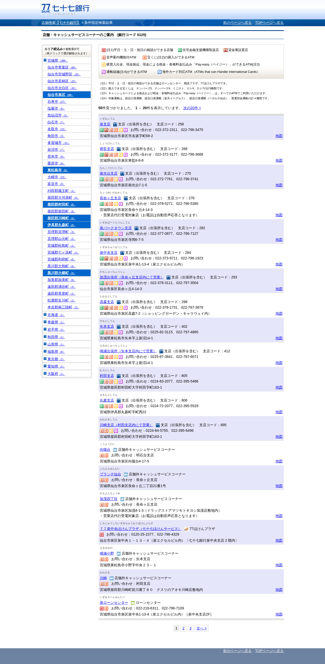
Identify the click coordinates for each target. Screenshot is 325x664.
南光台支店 (109, 173)
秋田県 (56, 337)
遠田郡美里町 (61, 293)
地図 (279, 136)
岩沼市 (56, 149)
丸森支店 (107, 400)
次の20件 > (192, 108)
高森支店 (107, 302)
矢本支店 (107, 326)
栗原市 (56, 163)
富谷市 (56, 184)
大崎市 (57, 177)
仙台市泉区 (60, 95)
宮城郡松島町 (61, 245)
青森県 (56, 322)
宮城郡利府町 (61, 259)
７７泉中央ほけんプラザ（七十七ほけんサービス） (141, 529)
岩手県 (56, 329)
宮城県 (57, 60)
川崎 (103, 578)
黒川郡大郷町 (61, 273)
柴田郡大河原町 (63, 197)
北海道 (56, 315)
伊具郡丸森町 (61, 225)
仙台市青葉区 (62, 67)
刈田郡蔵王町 (61, 191)
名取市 (57, 129)
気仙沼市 (58, 115)
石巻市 (57, 101)
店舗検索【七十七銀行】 (60, 23)
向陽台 (105, 449)
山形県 (56, 344)
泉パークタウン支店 (116, 228)
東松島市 (58, 170)
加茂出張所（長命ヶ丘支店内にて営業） (132, 277)
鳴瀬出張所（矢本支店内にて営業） (128, 351)
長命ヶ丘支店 (110, 198)
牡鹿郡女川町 (61, 300)
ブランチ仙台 (110, 474)
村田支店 (107, 376)
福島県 (56, 352)
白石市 (56, 122)
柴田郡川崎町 (61, 218)
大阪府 (56, 374)
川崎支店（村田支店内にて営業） (126, 425)
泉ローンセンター (114, 603)
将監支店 (107, 149)
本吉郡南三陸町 (63, 307)
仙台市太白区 (62, 88)
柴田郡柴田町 (61, 211)
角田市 (56, 136)
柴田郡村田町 (61, 204)
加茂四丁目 (109, 499)
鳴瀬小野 (107, 553)
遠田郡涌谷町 (61, 287)
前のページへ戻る (237, 23)
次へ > (202, 628)
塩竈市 (56, 108)
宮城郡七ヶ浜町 (63, 252)
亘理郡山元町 (61, 239)
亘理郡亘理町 (61, 232)
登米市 (56, 156)
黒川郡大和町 (61, 266)
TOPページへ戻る (269, 23)
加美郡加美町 (61, 280)
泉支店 (105, 124)
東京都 (56, 359)
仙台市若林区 (62, 81)
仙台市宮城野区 (64, 74)
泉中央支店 (109, 253)
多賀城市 (58, 143)
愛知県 (56, 366)
